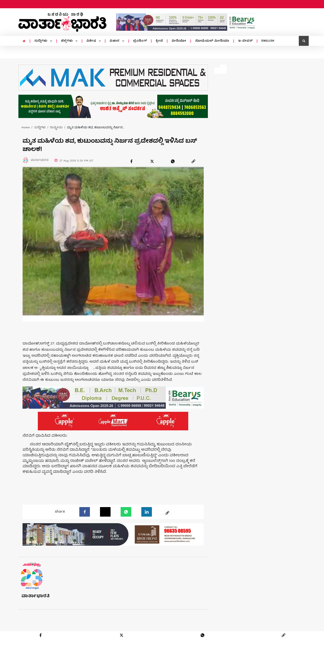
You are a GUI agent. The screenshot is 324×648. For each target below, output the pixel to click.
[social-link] (167, 521)
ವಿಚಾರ (115, 41)
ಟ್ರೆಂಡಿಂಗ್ (140, 41)
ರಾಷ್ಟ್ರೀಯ (56, 127)
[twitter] (152, 161)
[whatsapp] (173, 161)
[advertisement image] (186, 22)
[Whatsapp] (126, 520)
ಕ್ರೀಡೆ (159, 41)
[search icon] (304, 41)
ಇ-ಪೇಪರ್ (245, 41)
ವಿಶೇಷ (91, 41)
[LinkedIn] (146, 520)
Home (25, 127)
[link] (193, 161)
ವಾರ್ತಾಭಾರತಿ (35, 604)
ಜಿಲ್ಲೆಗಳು (67, 41)
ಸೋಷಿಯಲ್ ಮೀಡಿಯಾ (212, 41)
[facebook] (131, 161)
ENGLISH (267, 41)
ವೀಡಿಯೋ (179, 41)
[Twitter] (105, 520)
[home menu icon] (24, 41)
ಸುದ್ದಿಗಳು (41, 41)
